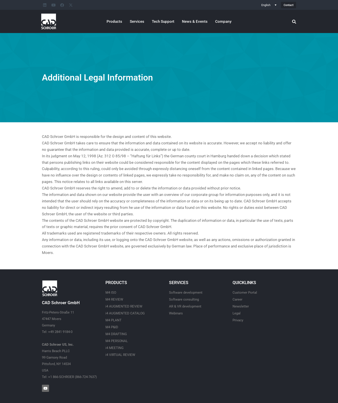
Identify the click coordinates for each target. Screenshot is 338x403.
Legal (237, 313)
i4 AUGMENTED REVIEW (123, 306)
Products (114, 21)
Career (237, 299)
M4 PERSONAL (116, 341)
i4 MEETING (114, 348)
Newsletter (241, 306)
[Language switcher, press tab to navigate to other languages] (269, 5)
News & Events (195, 21)
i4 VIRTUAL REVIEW (120, 355)
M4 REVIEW (114, 299)
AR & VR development (185, 306)
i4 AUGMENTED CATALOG (125, 313)
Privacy (238, 320)
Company (223, 21)
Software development (185, 293)
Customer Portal (245, 293)
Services (137, 21)
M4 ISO (110, 293)
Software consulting (184, 299)
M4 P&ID (111, 327)
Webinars (176, 313)
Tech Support (163, 21)
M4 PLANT (113, 320)
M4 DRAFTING (116, 334)
